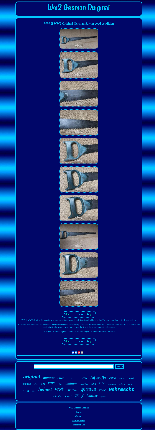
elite (84, 377)
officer (103, 396)
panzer (131, 384)
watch (132, 378)
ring (26, 390)
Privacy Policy (78, 420)
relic (102, 390)
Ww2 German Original (78, 408)
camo (112, 377)
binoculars (70, 379)
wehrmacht (121, 389)
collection (57, 396)
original (31, 376)
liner (60, 384)
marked (122, 378)
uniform (122, 384)
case (33, 391)
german (88, 389)
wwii (60, 389)
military (71, 383)
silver (61, 377)
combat (48, 377)
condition (84, 384)
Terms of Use (79, 425)
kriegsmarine (112, 384)
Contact (78, 416)
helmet (45, 389)
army (79, 395)
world (72, 389)
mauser (27, 383)
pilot (36, 384)
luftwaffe (98, 377)
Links (78, 412)
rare (52, 382)
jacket (68, 396)
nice (78, 379)
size (102, 383)
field (43, 384)
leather (92, 395)
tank (93, 383)
